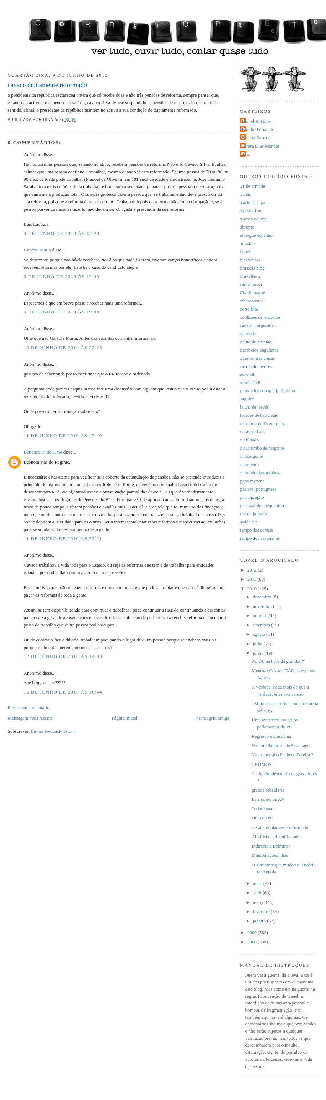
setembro (262, 625)
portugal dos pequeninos (263, 505)
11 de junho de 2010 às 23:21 (63, 538)
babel (245, 251)
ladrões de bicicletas (259, 415)
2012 (252, 570)
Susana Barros (255, 137)
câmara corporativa (258, 325)
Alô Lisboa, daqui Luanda (276, 836)
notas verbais (252, 431)
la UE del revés (254, 407)
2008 (252, 942)
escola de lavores (256, 366)
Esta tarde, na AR (268, 799)
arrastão (247, 243)
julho (258, 643)
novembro (263, 606)
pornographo (252, 497)
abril (258, 892)
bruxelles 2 (250, 276)
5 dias (245, 194)
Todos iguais (263, 808)
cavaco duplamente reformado (47, 84)
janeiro (260, 921)
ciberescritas (252, 300)
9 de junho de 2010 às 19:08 (62, 311)
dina (246, 154)
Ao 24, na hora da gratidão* (278, 661)
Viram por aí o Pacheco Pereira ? (282, 754)
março (259, 902)
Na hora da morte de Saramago (281, 745)
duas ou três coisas (257, 358)
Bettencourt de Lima (43, 452)
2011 (252, 579)
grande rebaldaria (268, 790)
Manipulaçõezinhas (270, 855)
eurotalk (247, 374)
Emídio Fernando (258, 129)
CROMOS (261, 764)
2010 (252, 588)
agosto (260, 634)
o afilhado (249, 439)
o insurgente (251, 456)
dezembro (263, 596)
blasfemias (250, 259)
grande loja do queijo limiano (267, 390)
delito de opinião (255, 341)
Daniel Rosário (256, 121)
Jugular (247, 398)
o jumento (249, 464)
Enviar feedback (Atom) (54, 731)
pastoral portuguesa (258, 489)
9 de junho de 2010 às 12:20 (62, 233)
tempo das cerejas (256, 530)
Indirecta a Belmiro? (271, 846)
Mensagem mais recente (30, 718)
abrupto (247, 227)
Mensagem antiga (212, 718)
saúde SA (249, 522)
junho (259, 653)
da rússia (248, 333)
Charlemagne (252, 292)
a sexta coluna (253, 218)
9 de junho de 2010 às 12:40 (62, 276)
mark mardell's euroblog (263, 423)
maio (258, 883)
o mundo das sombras (260, 472)
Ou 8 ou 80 (262, 817)
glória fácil (250, 382)
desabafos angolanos (259, 350)
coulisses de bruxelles (260, 317)
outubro (261, 615)
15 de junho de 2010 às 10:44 (63, 692)
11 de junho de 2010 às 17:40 (63, 435)
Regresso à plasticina (271, 736)
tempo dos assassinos (260, 538)
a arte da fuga (252, 202)
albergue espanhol (257, 235)
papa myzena (252, 481)
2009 (252, 932)
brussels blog (252, 268)
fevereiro (262, 911)
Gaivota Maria (37, 249)
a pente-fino (251, 210)
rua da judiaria (253, 513)
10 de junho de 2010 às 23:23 (63, 347)
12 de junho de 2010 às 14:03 (63, 656)
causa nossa (251, 284)
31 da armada (252, 186)
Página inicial (125, 718)
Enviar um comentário (29, 707)
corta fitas (249, 309)
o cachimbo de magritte (262, 448)
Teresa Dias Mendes (261, 146)
